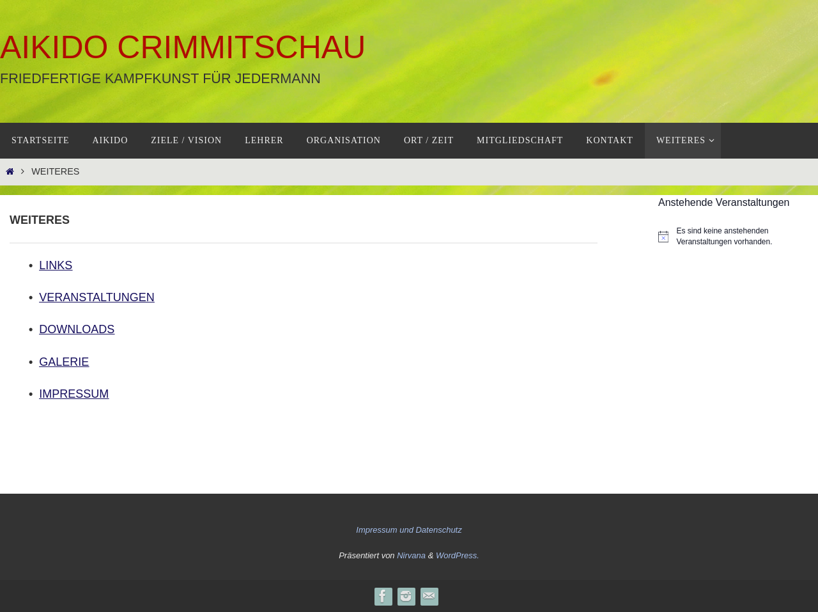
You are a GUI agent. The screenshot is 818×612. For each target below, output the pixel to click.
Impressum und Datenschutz (408, 530)
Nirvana (411, 555)
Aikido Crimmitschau (183, 47)
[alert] (738, 236)
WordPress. (457, 555)
